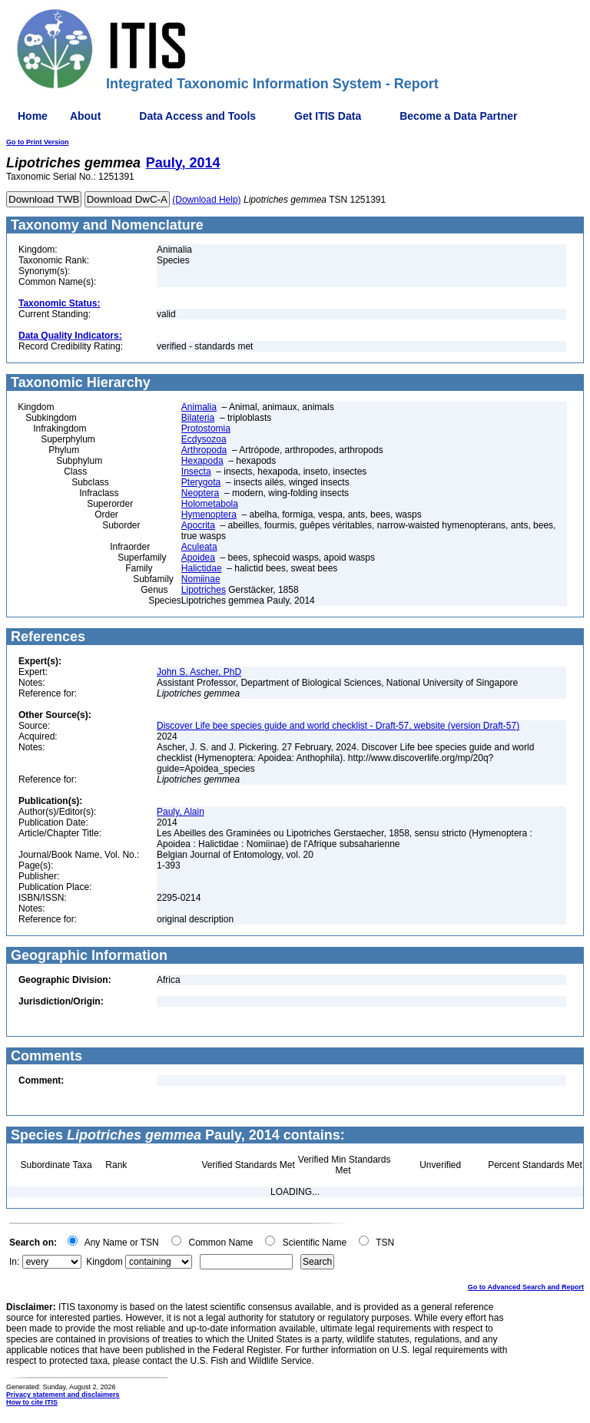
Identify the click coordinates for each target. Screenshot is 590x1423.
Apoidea (198, 557)
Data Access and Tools (197, 116)
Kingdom (104, 1261)
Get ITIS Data (327, 116)
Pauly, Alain (180, 811)
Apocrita (198, 525)
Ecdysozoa (204, 439)
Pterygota (200, 482)
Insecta (196, 471)
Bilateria (197, 417)
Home (33, 116)
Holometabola (209, 503)
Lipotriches (203, 589)
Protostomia (205, 428)
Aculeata (199, 546)
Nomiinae (200, 579)
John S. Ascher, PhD (199, 672)
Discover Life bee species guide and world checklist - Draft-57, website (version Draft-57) (338, 725)
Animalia (199, 407)
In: (14, 1261)
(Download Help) (206, 199)
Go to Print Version (37, 142)
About (85, 116)
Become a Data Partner (458, 116)
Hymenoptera (209, 514)
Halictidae (201, 568)
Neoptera (200, 493)
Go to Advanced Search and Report (526, 1287)
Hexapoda (202, 460)
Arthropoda (204, 450)
